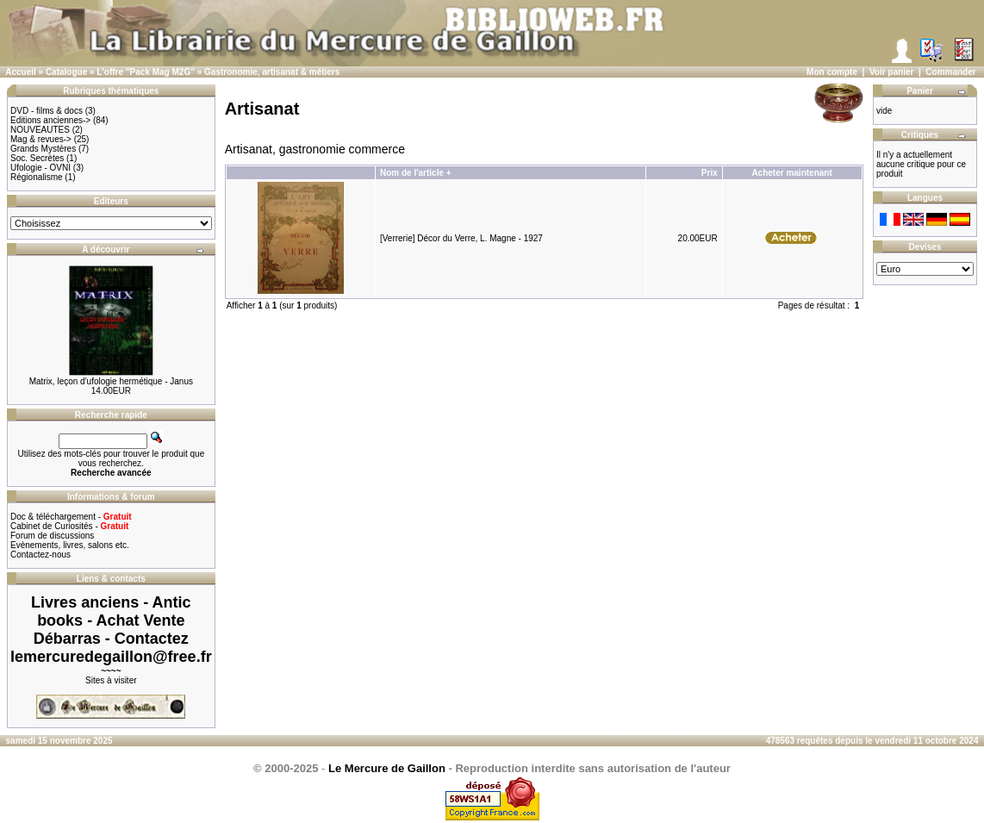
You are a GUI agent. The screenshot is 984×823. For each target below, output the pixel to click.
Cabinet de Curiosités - (69, 526)
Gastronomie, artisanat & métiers (271, 72)
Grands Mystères (43, 148)
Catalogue (66, 72)
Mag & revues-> (41, 139)
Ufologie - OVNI (40, 167)
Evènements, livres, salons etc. (69, 545)
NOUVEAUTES (40, 129)
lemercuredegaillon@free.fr (111, 656)
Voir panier (891, 72)
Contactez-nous (40, 554)
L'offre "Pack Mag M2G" (146, 72)
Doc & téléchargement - (71, 516)
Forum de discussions (52, 535)
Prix (709, 173)
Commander (950, 72)
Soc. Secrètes (37, 158)
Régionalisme (36, 177)
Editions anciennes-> (50, 120)
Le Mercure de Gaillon (386, 768)
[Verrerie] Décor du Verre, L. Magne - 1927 (461, 238)
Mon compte (832, 72)
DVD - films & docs (46, 110)
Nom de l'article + (416, 173)
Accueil (20, 72)
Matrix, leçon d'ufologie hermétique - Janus (111, 381)
